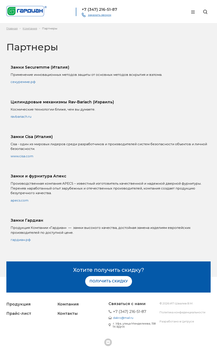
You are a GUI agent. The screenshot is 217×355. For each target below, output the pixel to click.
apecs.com (19, 200)
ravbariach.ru (21, 117)
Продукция (18, 304)
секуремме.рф (23, 82)
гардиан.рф (21, 240)
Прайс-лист (18, 313)
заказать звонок (99, 15)
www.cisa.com (22, 156)
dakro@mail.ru (123, 317)
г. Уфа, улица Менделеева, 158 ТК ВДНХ (134, 325)
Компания (68, 304)
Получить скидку (108, 281)
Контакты (67, 313)
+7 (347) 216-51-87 (99, 9)
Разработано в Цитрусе (177, 321)
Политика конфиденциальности (182, 312)
